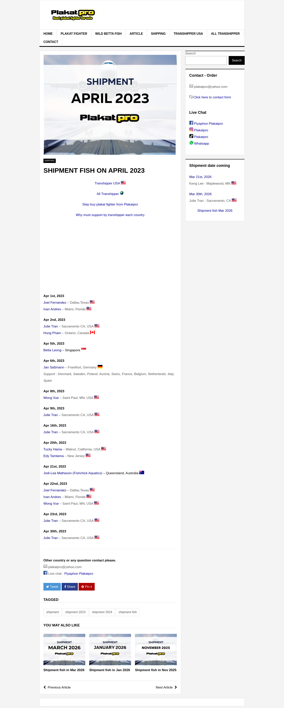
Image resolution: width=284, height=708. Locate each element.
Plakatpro (201, 130)
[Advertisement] (110, 260)
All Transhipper (225, 33)
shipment (52, 612)
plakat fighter (74, 33)
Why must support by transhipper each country (110, 215)
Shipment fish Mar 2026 (215, 211)
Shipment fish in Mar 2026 (63, 670)
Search (190, 53)
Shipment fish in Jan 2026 (109, 670)
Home (48, 33)
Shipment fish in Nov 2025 (155, 670)
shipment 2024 (102, 612)
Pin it (86, 586)
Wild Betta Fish (108, 33)
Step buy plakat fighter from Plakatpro (110, 204)
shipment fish (128, 612)
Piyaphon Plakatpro (78, 573)
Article (136, 33)
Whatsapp (201, 143)
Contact (50, 42)
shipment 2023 (75, 612)
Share (69, 586)
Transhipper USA (188, 33)
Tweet (52, 586)
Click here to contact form (212, 97)
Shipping (158, 33)
